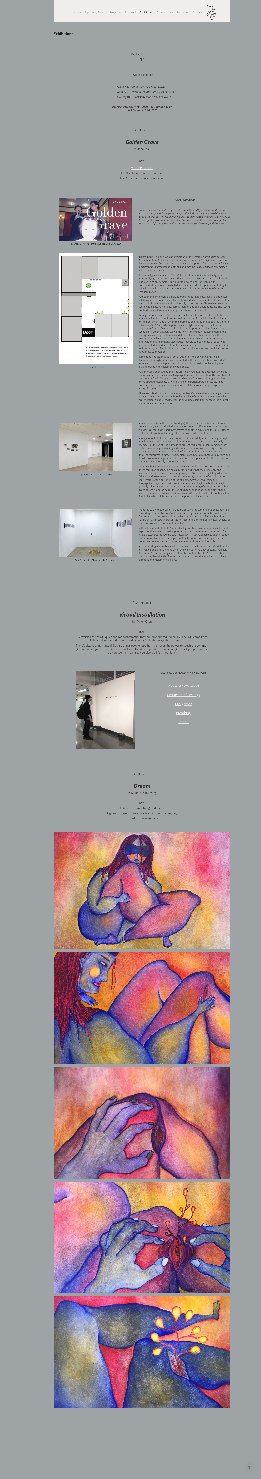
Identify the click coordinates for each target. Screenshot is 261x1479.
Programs (115, 12)
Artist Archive (165, 12)
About (77, 12)
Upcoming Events (95, 12)
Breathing (183, 713)
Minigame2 (183, 704)
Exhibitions (146, 12)
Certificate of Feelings (183, 695)
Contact (197, 12)
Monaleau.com (142, 167)
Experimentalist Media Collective (211, 12)
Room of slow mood (183, 686)
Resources (183, 12)
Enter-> (183, 722)
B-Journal (130, 12)
